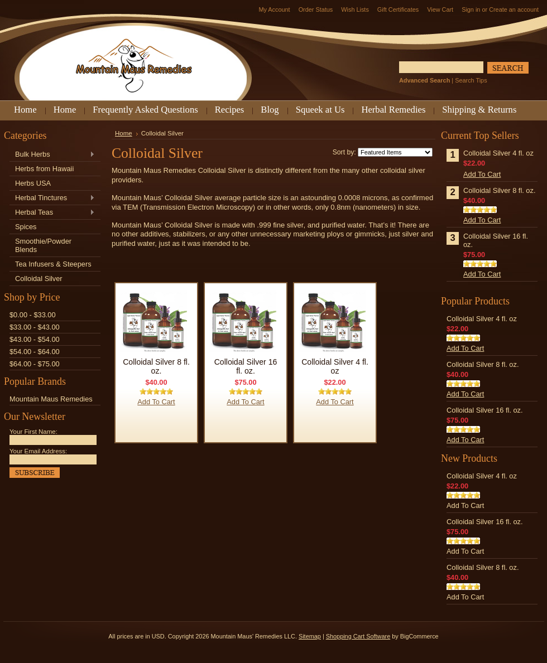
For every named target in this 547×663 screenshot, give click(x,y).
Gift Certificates (398, 9)
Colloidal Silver (39, 278)
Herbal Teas (52, 212)
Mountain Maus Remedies (51, 399)
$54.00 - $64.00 (34, 351)
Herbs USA (33, 183)
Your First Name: (33, 431)
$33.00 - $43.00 (34, 327)
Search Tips (471, 80)
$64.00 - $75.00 (34, 364)
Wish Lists (355, 9)
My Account (274, 9)
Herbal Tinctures (52, 198)
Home (123, 133)
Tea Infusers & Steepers (53, 264)
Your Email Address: (38, 451)
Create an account (514, 9)
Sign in (471, 9)
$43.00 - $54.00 (34, 339)
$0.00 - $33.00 (32, 315)
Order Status (316, 9)
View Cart (440, 9)
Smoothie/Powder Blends (43, 245)
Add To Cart (156, 402)
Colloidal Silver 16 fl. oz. (245, 366)
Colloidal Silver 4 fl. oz (334, 366)
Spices (25, 226)
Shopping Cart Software (358, 636)
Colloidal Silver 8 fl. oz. (156, 366)
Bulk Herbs (52, 154)
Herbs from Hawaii (44, 168)
